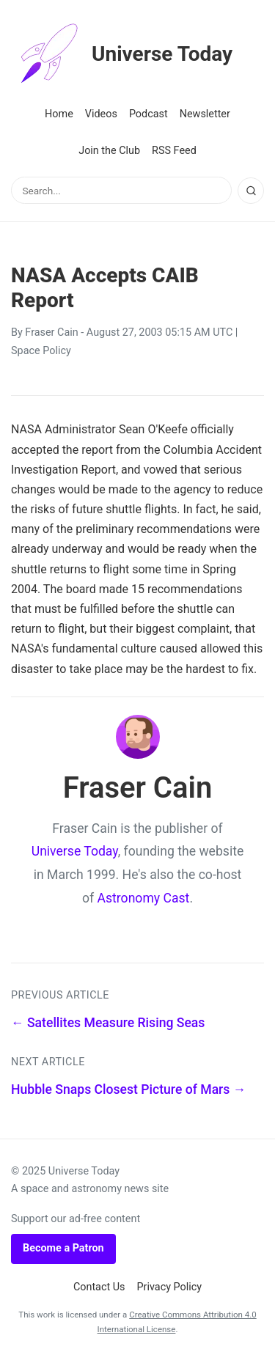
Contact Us (99, 1287)
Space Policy (41, 351)
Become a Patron (63, 1248)
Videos (101, 114)
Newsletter (205, 114)
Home (59, 114)
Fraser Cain (51, 332)
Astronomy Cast (144, 898)
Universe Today (121, 54)
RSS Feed (174, 150)
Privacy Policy (169, 1287)
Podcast (148, 114)
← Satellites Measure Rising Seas (108, 1022)
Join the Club (109, 150)
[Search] (251, 190)
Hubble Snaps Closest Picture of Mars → (128, 1089)
